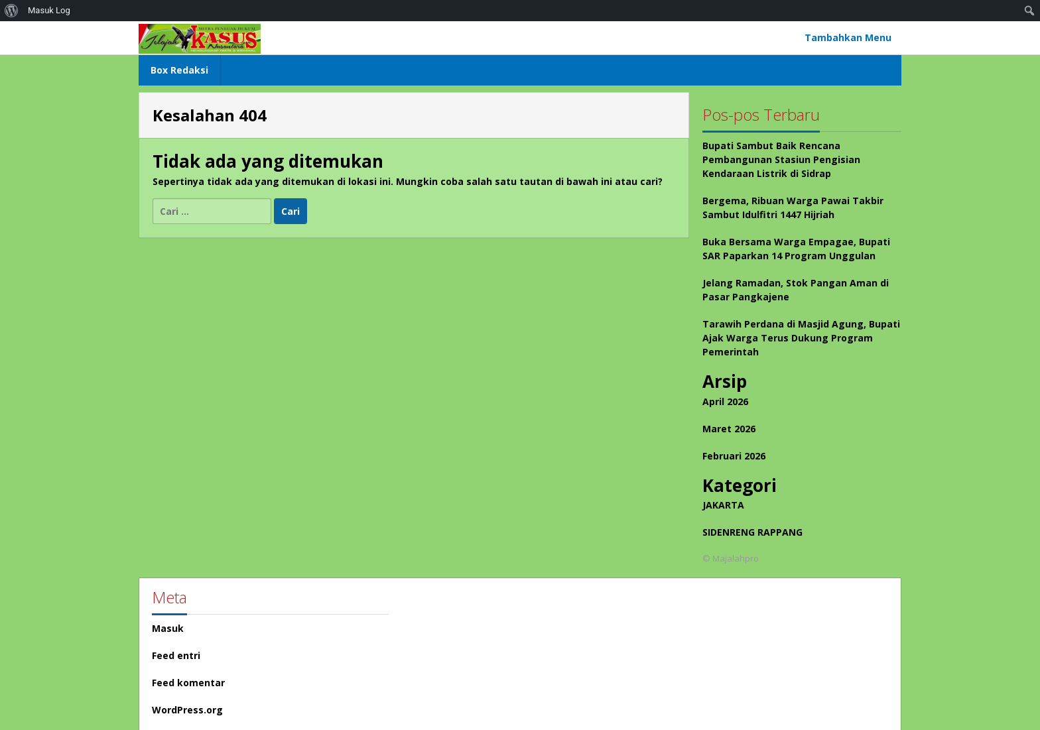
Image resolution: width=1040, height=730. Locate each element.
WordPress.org (187, 709)
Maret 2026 (728, 428)
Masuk (168, 628)
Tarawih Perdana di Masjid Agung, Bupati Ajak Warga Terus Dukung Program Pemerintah (801, 338)
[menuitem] (11, 10)
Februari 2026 (733, 456)
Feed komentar (188, 682)
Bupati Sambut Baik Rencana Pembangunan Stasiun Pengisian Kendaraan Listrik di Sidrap (781, 159)
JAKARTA (723, 505)
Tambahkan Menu (848, 37)
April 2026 (725, 401)
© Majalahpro (730, 558)
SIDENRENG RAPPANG (752, 532)
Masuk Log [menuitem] (49, 10)
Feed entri (176, 655)
